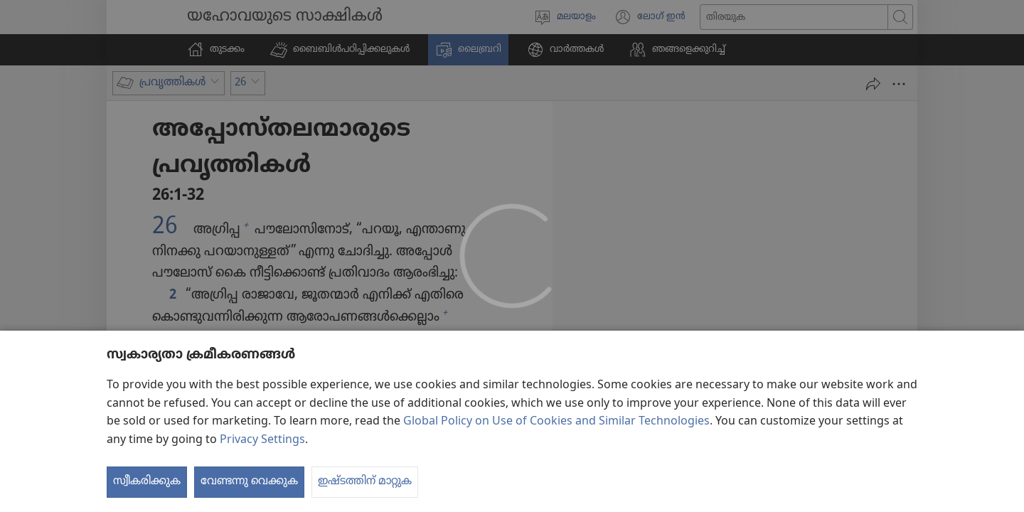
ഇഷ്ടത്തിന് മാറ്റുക (365, 481)
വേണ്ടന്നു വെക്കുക (249, 481)
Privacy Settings (262, 440)
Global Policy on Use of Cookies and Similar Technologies (556, 422)
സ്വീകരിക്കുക (147, 481)
